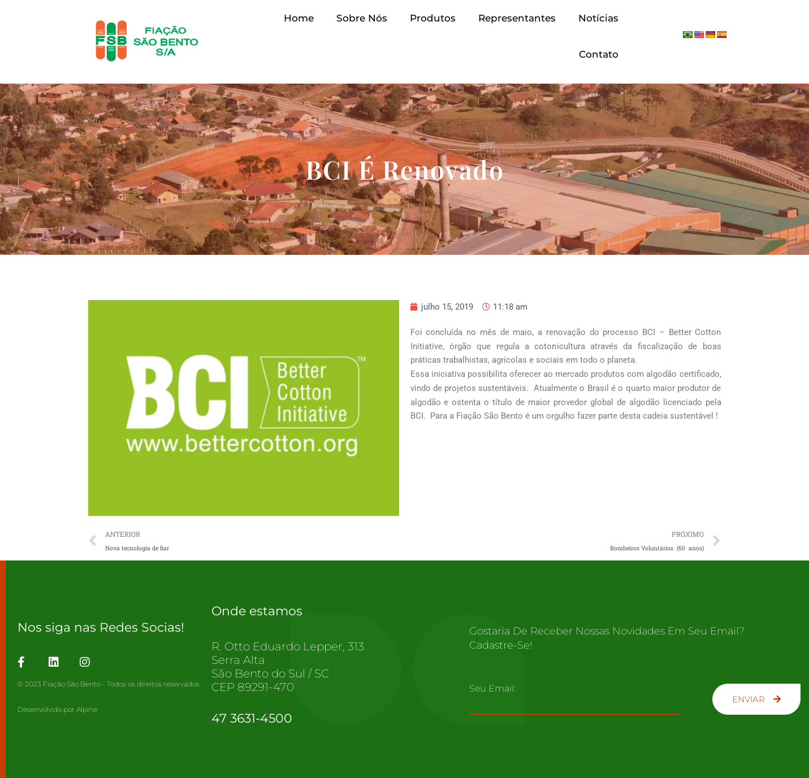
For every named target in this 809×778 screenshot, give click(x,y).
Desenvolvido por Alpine (57, 709)
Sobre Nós (361, 18)
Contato (598, 54)
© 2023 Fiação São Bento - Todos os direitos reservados (109, 684)
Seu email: (492, 688)
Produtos (433, 18)
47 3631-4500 (251, 718)
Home (299, 18)
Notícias (598, 18)
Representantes (517, 18)
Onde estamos (256, 611)
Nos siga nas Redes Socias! (101, 627)
